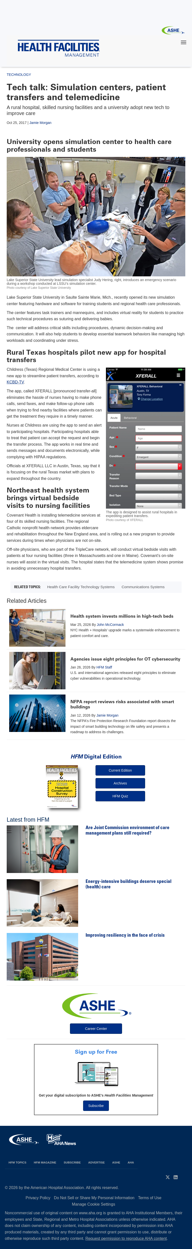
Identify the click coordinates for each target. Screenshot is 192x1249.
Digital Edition (96, 756)
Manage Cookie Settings (93, 1204)
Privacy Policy (38, 1198)
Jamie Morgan (41, 123)
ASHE (116, 1162)
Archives (120, 783)
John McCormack (110, 625)
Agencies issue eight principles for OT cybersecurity (125, 659)
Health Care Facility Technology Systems (81, 587)
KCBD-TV (15, 382)
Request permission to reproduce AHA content (126, 1238)
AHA (131, 1162)
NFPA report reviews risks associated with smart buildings (122, 704)
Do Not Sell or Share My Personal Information (94, 1198)
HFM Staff (104, 667)
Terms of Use (149, 1198)
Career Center (96, 1029)
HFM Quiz (120, 796)
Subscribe (96, 1106)
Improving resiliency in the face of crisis (125, 935)
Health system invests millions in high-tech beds (121, 616)
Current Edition (120, 770)
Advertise (96, 1162)
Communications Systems (143, 587)
